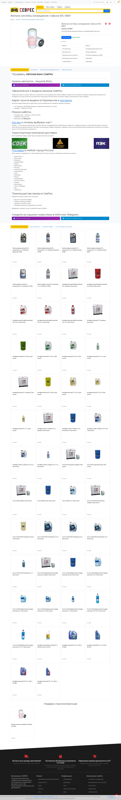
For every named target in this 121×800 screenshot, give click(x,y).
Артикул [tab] (40, 7)
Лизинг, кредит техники (69, 788)
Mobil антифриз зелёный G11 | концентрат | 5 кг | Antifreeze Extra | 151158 (72, 250)
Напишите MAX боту (21, 85)
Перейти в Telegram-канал (72, 218)
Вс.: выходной (92, 788)
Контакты (54, 2)
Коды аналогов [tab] (35, 226)
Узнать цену (66, 37)
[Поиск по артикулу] (70, 10)
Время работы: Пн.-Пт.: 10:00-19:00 (97, 782)
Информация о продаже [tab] (20, 69)
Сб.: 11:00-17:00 (92, 785)
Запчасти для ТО (42, 782)
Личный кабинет (67, 779)
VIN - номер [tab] (50, 7)
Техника (27, 2)
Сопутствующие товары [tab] (19, 226)
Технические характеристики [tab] (49, 69)
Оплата (33, 2)
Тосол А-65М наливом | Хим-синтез (22, 501)
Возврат (47, 2)
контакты (66, 100)
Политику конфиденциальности (43, 796)
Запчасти (40, 788)
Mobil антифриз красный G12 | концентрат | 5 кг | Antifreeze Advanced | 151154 (21, 250)
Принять (111, 797)
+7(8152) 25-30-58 (98, 2)
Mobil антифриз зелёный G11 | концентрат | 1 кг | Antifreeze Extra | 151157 (97, 250)
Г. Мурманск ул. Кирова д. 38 (96, 779)
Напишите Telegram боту (71, 85)
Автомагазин (19, 2)
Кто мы (16, 122)
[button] (118, 2)
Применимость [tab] (67, 69)
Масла (40, 785)
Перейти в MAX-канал (21, 218)
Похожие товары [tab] (47, 226)
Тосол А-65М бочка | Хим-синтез (46, 501)
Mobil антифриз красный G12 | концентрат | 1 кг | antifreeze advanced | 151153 (48, 250)
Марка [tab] (59, 7)
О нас (64, 785)
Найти (107, 11)
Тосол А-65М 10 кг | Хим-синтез (70, 501)
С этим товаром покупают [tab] (64, 226)
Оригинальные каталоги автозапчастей (48, 779)
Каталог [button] (10, 2)
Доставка (40, 2)
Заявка (67, 7)
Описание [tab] (33, 69)
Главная (4, 2)
